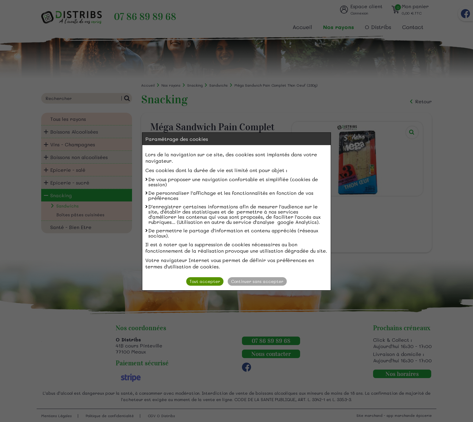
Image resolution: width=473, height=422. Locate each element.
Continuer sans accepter (257, 281)
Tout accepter (205, 281)
